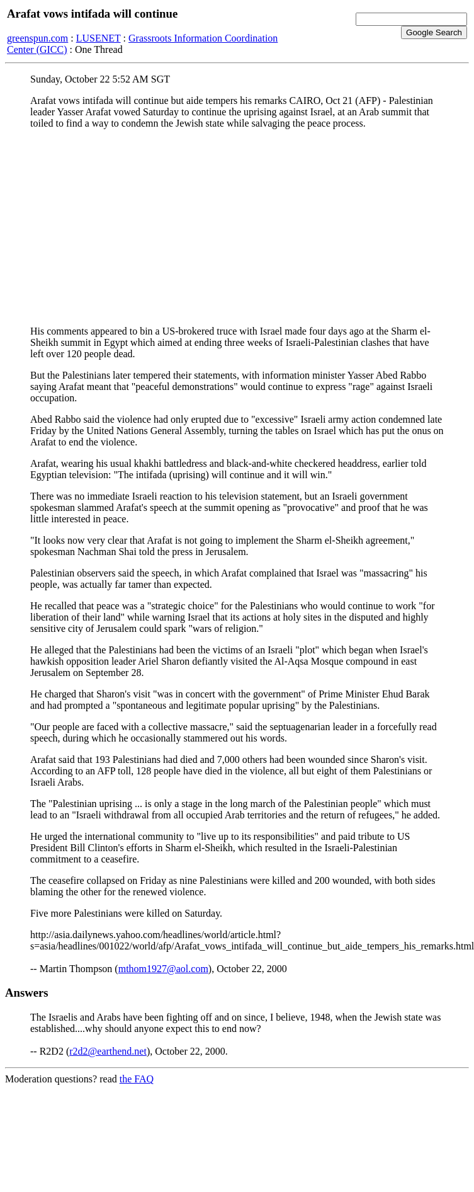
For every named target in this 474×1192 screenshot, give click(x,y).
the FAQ (137, 1079)
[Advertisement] (237, 227)
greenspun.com (37, 38)
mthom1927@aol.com (163, 968)
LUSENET (98, 38)
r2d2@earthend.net (108, 1051)
